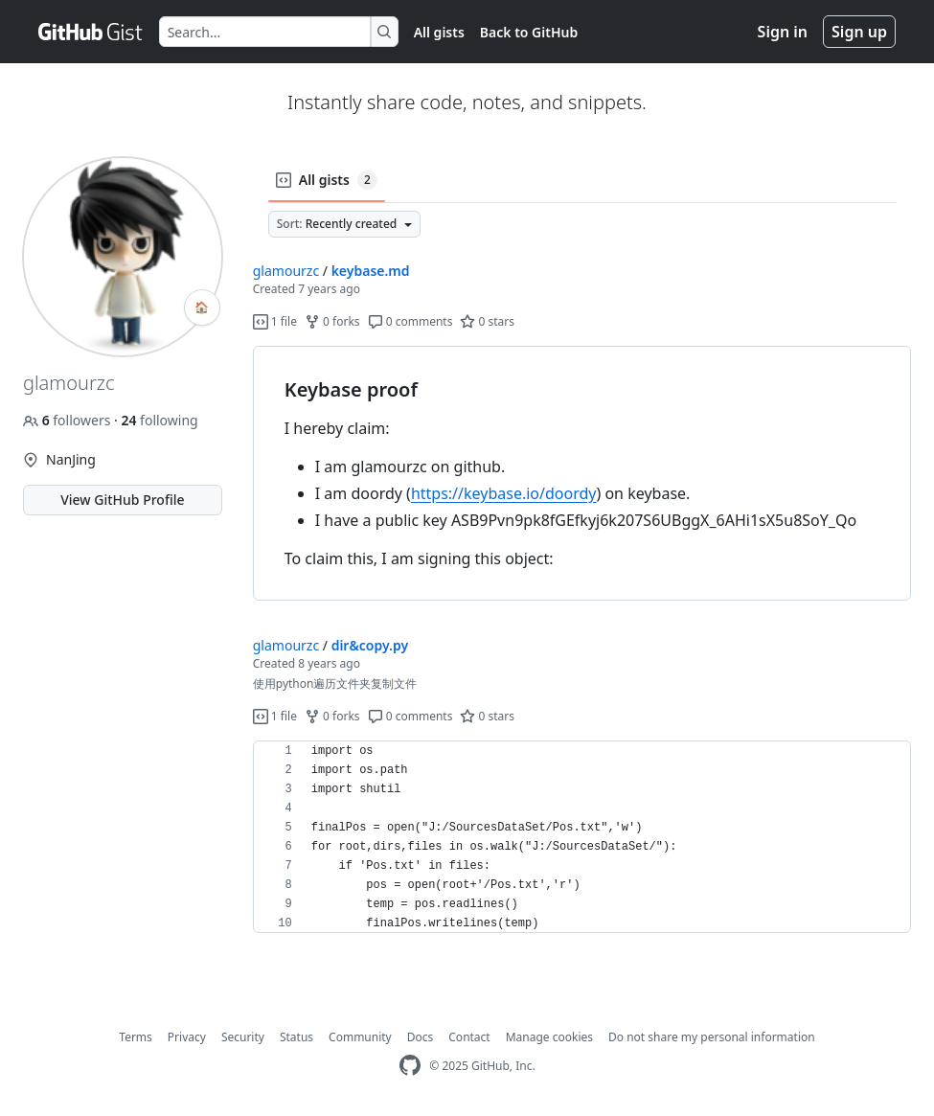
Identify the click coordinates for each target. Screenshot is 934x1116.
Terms (135, 1037)
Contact (469, 1037)
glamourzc (286, 271)
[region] (582, 474)
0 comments (410, 321)
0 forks (332, 321)
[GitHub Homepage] (410, 1066)
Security (242, 1037)
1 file (275, 321)
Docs (420, 1037)
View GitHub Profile (122, 499)
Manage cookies (549, 1037)
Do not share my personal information (711, 1037)
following (159, 420)
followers (68, 420)
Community (360, 1037)
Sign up (859, 31)
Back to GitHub (529, 32)
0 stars (487, 321)
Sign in (783, 31)
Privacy (187, 1037)
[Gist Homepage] (91, 31)
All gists (439, 32)
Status (296, 1037)
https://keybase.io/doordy (504, 493)
